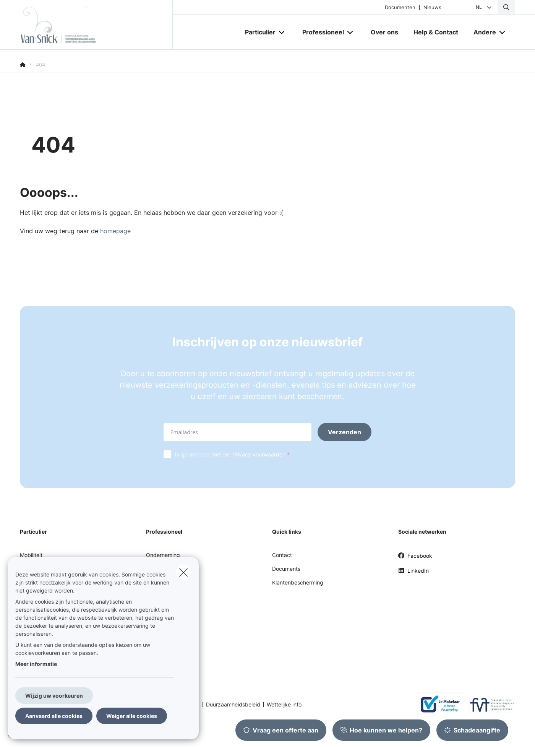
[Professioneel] (320, 32)
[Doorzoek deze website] (506, 7)
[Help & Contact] (436, 32)
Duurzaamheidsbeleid (233, 704)
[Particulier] (257, 32)
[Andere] (482, 32)
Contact (282, 555)
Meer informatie (36, 664)
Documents (286, 568)
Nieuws (432, 7)
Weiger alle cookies (131, 716)
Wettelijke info (284, 704)
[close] (183, 572)
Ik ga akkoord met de (234, 454)
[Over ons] (384, 32)
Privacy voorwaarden (258, 454)
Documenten (400, 7)
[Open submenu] (282, 32)
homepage (115, 231)
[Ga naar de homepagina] (96, 25)
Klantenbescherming (297, 582)
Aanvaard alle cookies (54, 716)
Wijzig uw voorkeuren (54, 695)
